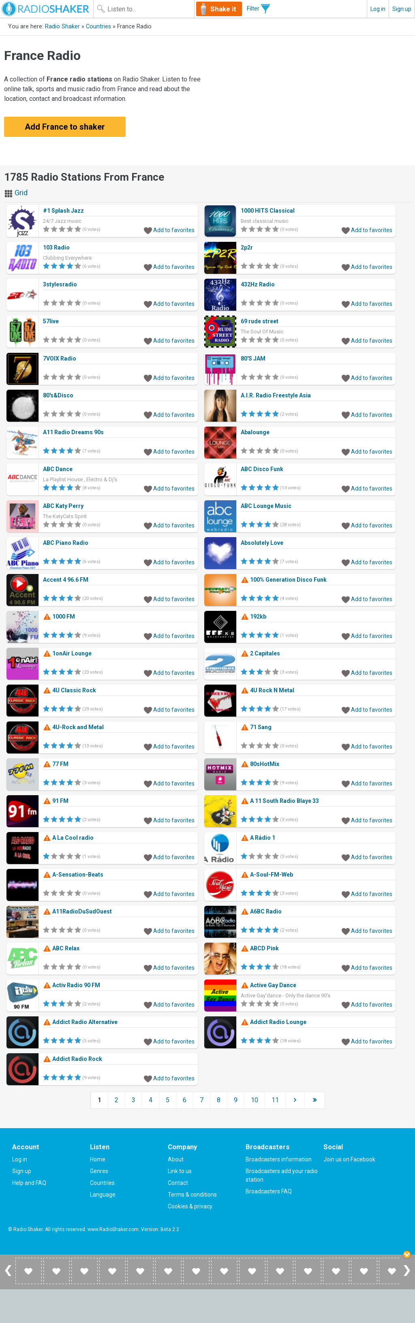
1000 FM (59, 616)
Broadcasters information (279, 1159)
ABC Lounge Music (266, 506)
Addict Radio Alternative (80, 1022)
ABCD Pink (260, 948)
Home (97, 1159)
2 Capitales (260, 653)
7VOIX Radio (59, 358)
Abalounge (255, 432)
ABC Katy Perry (63, 506)
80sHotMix (260, 764)
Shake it (223, 9)
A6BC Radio (261, 911)
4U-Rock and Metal (73, 727)
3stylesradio (60, 284)
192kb (253, 616)
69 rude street (259, 321)
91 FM (55, 801)
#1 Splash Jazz (63, 210)
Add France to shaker (65, 127)
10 (254, 1100)
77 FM (55, 764)
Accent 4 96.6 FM (65, 579)
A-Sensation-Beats (73, 874)
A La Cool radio (68, 837)
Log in (377, 9)
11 (275, 1100)
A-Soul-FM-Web (267, 874)
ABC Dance (58, 469)
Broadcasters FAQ (269, 1191)
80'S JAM (253, 358)
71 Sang (256, 727)
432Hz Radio (258, 284)
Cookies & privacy (190, 1206)
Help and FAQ (29, 1183)
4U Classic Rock (69, 690)
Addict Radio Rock (72, 1059)
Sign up (401, 9)
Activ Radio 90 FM (71, 985)
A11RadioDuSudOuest (77, 911)
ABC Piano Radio (65, 543)
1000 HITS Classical (268, 210)
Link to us (180, 1171)
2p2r (247, 247)
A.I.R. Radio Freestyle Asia (276, 395)
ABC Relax (61, 948)
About (176, 1159)
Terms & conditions (192, 1194)
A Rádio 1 (258, 837)
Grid (16, 192)
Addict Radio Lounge (273, 1022)
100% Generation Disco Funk (284, 579)
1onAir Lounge (67, 653)
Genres (99, 1171)
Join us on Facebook (349, 1159)
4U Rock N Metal (267, 690)
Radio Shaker (62, 26)
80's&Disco (58, 395)
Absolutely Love (262, 543)
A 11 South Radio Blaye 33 (280, 801)
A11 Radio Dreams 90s (73, 432)
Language (103, 1194)
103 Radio (56, 247)
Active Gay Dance (268, 985)
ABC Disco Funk (262, 469)
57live (51, 321)
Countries (98, 26)
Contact (178, 1183)
